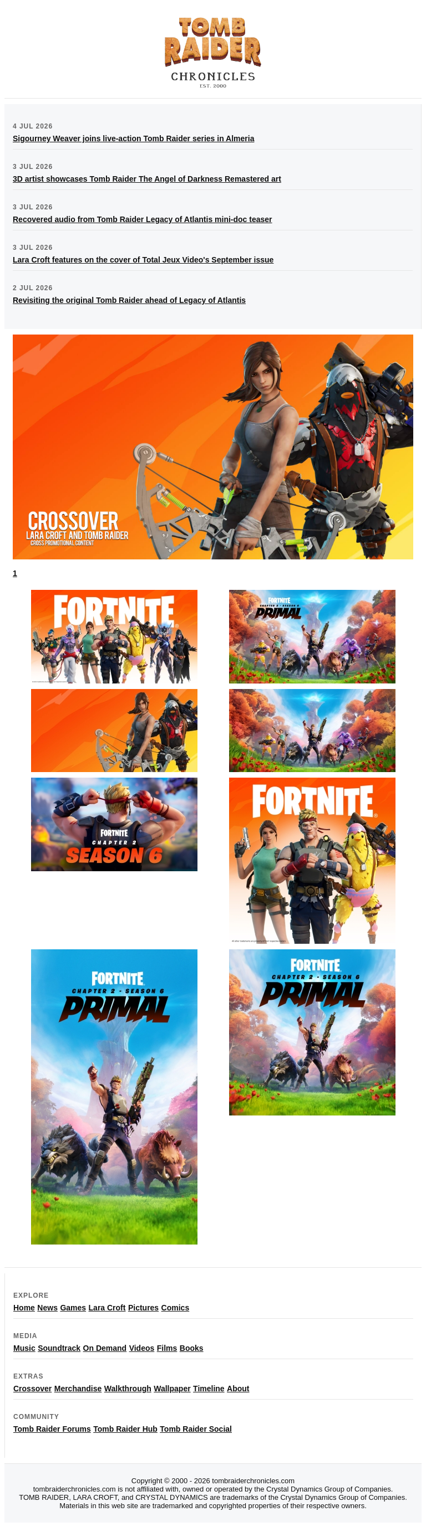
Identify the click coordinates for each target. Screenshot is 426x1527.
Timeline (209, 1388)
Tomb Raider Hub (125, 1429)
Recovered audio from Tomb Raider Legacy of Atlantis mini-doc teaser (142, 219)
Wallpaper (172, 1388)
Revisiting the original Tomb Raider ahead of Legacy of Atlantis (129, 300)
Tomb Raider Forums (52, 1429)
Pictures (143, 1307)
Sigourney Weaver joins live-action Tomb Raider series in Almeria (133, 138)
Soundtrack (59, 1348)
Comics (175, 1307)
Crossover (32, 1388)
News (47, 1307)
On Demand (105, 1348)
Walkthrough (127, 1388)
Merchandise (78, 1388)
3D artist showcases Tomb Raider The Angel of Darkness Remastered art (147, 178)
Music (24, 1348)
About (238, 1388)
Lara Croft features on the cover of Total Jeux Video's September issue (143, 259)
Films (167, 1348)
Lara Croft (107, 1307)
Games (73, 1307)
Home (24, 1307)
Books (192, 1348)
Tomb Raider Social (196, 1429)
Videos (142, 1348)
